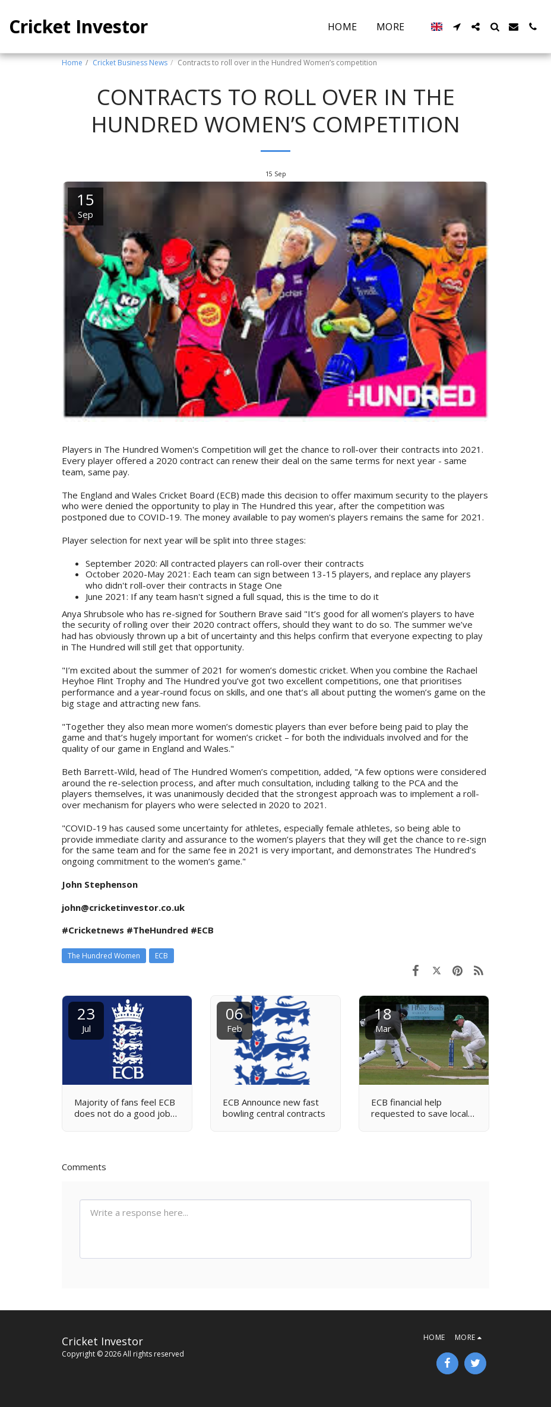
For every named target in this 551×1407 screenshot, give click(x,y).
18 (383, 1018)
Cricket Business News (130, 63)
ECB (161, 956)
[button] (457, 26)
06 (234, 1018)
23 (86, 1018)
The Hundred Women (104, 956)
